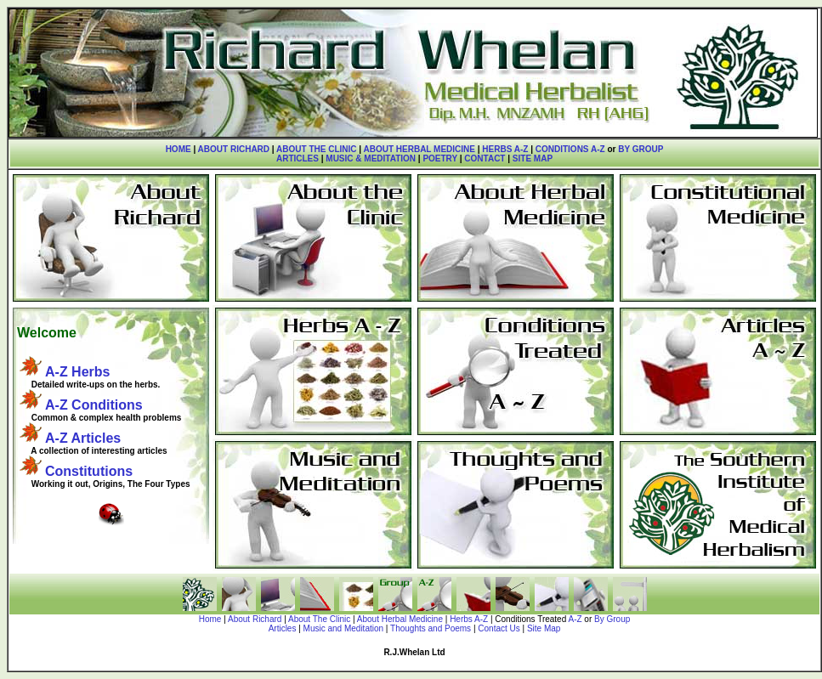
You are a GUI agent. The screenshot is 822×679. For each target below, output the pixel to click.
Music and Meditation (343, 628)
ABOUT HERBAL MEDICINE (418, 149)
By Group (612, 619)
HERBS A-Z (505, 149)
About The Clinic (319, 619)
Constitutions (89, 471)
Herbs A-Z (469, 619)
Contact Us (498, 628)
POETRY (439, 158)
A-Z (574, 619)
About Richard (254, 619)
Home (210, 619)
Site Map (543, 628)
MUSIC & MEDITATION (371, 158)
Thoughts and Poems (430, 628)
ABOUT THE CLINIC (316, 149)
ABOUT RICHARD (233, 149)
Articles (283, 628)
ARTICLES (297, 158)
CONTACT (484, 158)
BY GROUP (640, 149)
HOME (178, 149)
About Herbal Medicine (400, 619)
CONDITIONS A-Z (570, 149)
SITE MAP (533, 158)
